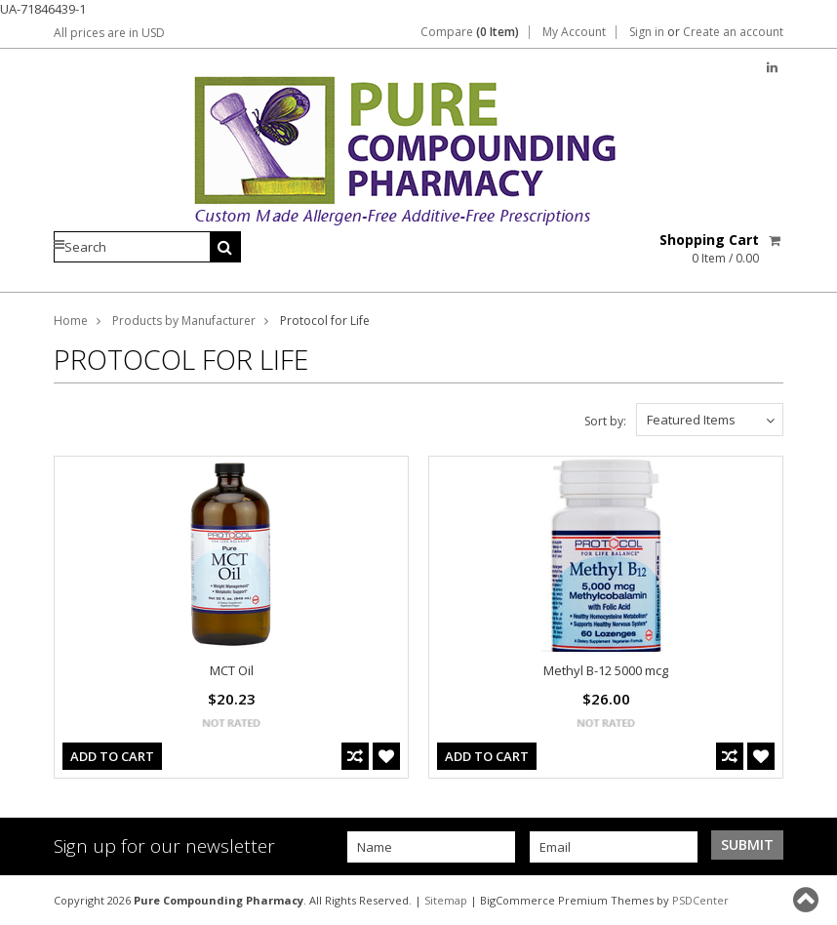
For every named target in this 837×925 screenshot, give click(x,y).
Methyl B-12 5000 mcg (605, 670)
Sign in (646, 32)
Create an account (733, 32)
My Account (574, 32)
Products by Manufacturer (184, 320)
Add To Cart (112, 756)
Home (71, 320)
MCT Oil (232, 670)
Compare (469, 32)
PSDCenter (700, 900)
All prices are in (109, 32)
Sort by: (605, 421)
